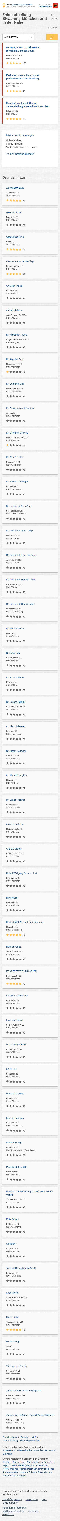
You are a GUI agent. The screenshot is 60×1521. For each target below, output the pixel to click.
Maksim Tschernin (15, 1093)
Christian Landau (14, 286)
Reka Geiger (12, 1219)
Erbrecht (33, 1472)
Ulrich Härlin (12, 1317)
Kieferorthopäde (10, 1469)
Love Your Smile (14, 1020)
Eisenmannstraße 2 (31, 85)
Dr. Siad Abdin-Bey (15, 726)
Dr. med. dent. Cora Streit (19, 506)
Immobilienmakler (39, 1465)
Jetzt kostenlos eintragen (20, 135)
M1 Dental (11, 1069)
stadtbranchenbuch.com (14, 1507)
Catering (31, 1462)
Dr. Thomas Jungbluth (17, 775)
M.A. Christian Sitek (16, 1044)
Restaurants (50, 1450)
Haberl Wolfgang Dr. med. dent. (22, 873)
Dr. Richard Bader (15, 677)
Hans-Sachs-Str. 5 (31, 57)
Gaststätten (49, 1462)
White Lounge (13, 1341)
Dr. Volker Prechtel (15, 800)
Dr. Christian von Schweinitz (20, 408)
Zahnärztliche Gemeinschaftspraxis (23, 1390)
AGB (44, 1499)
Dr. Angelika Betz (14, 359)
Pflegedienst (47, 1469)
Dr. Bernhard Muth (15, 383)
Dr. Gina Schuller (14, 457)
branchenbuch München (19, 5)
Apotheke (7, 1462)
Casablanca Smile (15, 237)
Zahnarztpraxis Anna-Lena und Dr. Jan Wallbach (30, 1415)
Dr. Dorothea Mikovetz (17, 432)
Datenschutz (32, 1499)
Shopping (7, 1454)
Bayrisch (6, 1465)
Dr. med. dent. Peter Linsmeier (21, 555)
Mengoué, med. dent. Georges (30, 105)
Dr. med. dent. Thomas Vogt (20, 604)
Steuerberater (9, 1475)
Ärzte (5, 1450)
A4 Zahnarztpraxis (15, 188)
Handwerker (26, 1450)
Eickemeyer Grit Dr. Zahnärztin (30, 49)
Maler (30, 1469)
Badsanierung (19, 1462)
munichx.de (33, 1511)
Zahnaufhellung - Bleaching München (21, 1440)
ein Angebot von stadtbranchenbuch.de (21, 7)
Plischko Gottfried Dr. (16, 1167)
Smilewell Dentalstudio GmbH (21, 1268)
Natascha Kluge (14, 1142)
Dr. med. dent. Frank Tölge (19, 530)
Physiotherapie (45, 1472)
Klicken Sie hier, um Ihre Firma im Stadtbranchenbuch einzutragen (21, 143)
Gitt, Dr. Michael (14, 849)
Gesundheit (14, 1450)
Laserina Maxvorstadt (17, 995)
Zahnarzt (21, 1475)
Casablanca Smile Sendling (20, 261)
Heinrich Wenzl (13, 946)
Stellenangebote (10, 1502)
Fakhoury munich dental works (30, 77)
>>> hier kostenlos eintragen (20, 154)
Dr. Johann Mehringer (17, 481)
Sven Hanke (12, 1292)
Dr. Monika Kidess (15, 628)
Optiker (37, 1469)
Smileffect (11, 1243)
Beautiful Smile (13, 212)
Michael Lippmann (15, 1118)
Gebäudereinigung (21, 1465)
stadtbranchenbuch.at (13, 1511)
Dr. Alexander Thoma (16, 335)
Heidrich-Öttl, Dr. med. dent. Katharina (25, 922)
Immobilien (38, 1450)
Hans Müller (12, 897)
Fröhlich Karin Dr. (15, 824)
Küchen (23, 1469)
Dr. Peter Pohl (13, 653)
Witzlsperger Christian (17, 1366)
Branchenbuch (9, 1437)
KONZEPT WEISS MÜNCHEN (21, 971)
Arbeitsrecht (22, 1472)
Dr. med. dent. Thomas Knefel (21, 579)
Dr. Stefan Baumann (16, 751)
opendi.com (8, 1514)
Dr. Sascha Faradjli (15, 702)
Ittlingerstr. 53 (31, 112)
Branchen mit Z (28, 1437)
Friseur (39, 1462)
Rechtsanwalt (9, 1472)
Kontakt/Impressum (12, 1499)
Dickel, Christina (14, 310)
